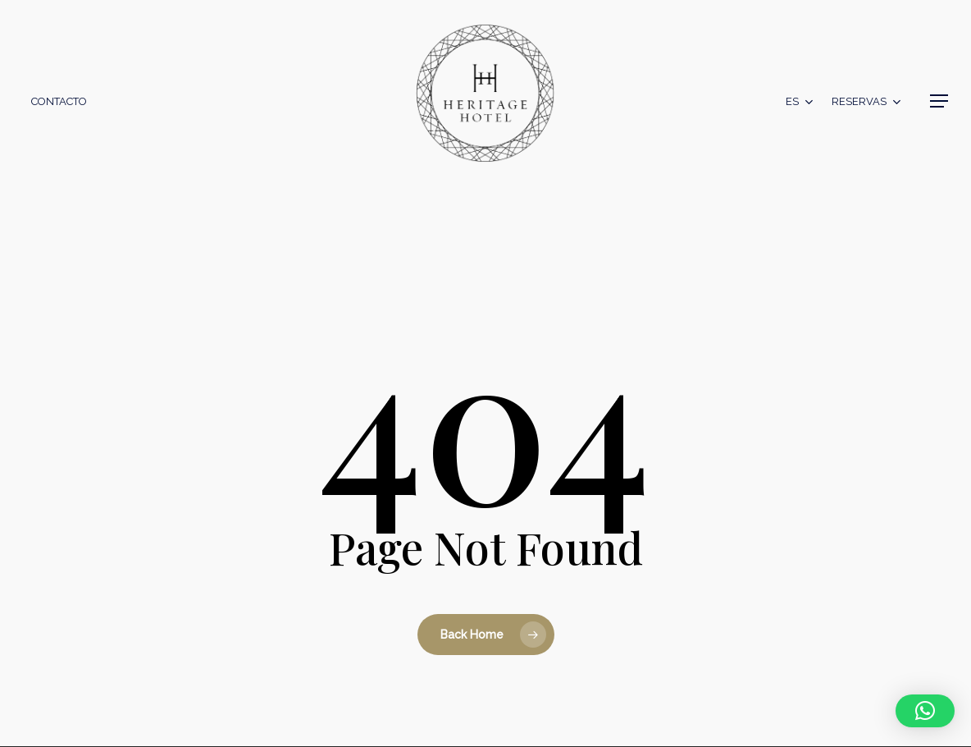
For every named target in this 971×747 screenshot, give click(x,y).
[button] (939, 101)
